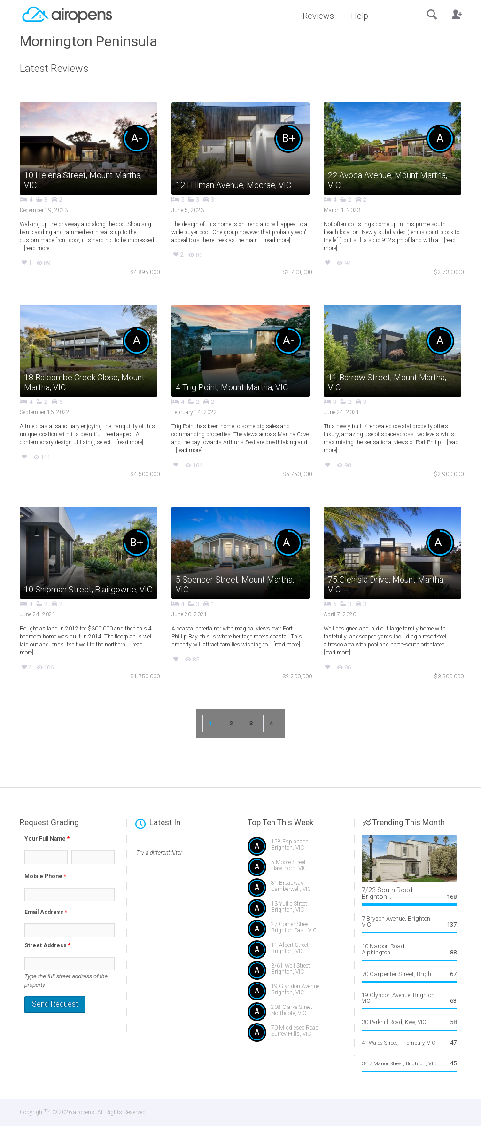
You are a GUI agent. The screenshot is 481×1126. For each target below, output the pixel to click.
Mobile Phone (45, 876)
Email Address (45, 912)
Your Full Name (47, 838)
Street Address (47, 945)
